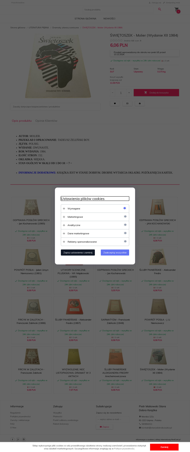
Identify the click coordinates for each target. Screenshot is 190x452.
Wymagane (74, 208)
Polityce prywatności (124, 448)
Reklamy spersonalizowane (82, 241)
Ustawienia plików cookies (82, 199)
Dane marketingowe (78, 233)
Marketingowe (75, 216)
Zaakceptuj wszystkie (115, 252)
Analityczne (74, 225)
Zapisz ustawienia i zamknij (77, 252)
